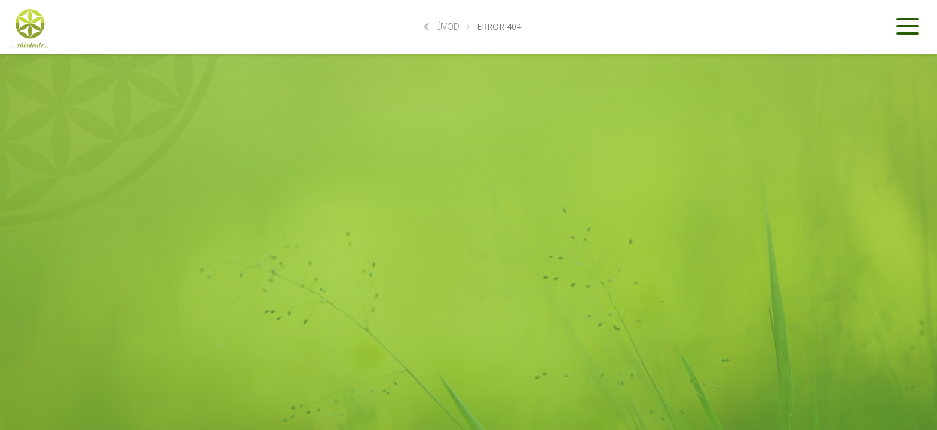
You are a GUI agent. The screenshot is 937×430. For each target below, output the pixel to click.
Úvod (441, 26)
